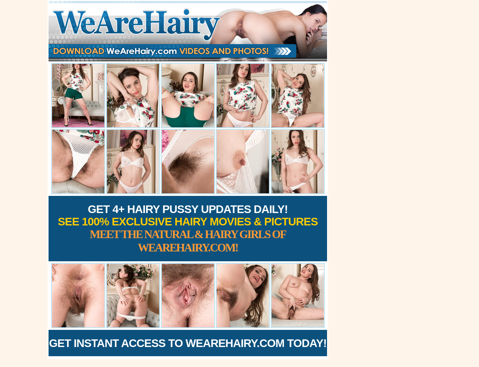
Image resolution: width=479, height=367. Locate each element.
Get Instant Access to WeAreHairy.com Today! (188, 343)
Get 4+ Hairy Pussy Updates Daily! (188, 228)
